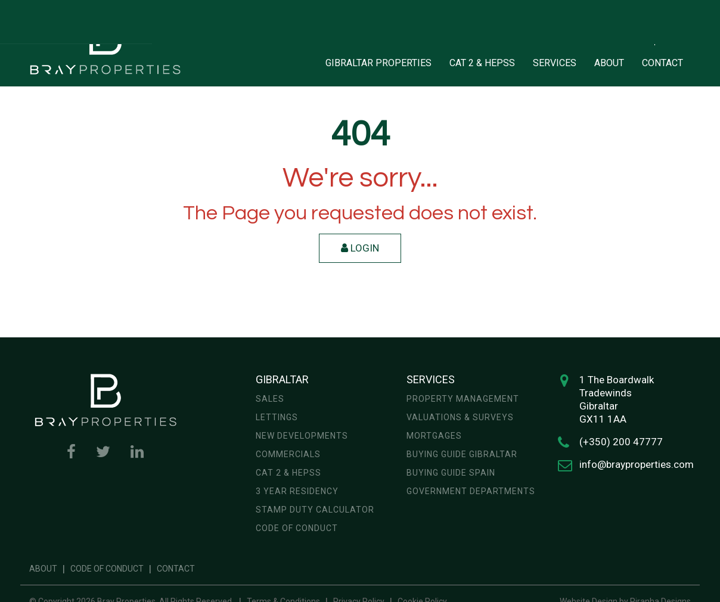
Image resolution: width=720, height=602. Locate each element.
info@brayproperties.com (636, 464)
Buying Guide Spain (450, 472)
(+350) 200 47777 (621, 442)
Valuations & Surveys (460, 417)
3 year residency (297, 491)
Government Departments (470, 491)
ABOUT (609, 63)
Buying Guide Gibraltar (461, 454)
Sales (270, 399)
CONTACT (662, 63)
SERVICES (554, 63)
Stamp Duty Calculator (315, 509)
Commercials (288, 454)
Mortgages (434, 435)
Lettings (277, 417)
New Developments (302, 435)
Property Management (462, 399)
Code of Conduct (297, 528)
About (43, 568)
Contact (176, 568)
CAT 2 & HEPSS (482, 63)
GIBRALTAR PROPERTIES (378, 63)
